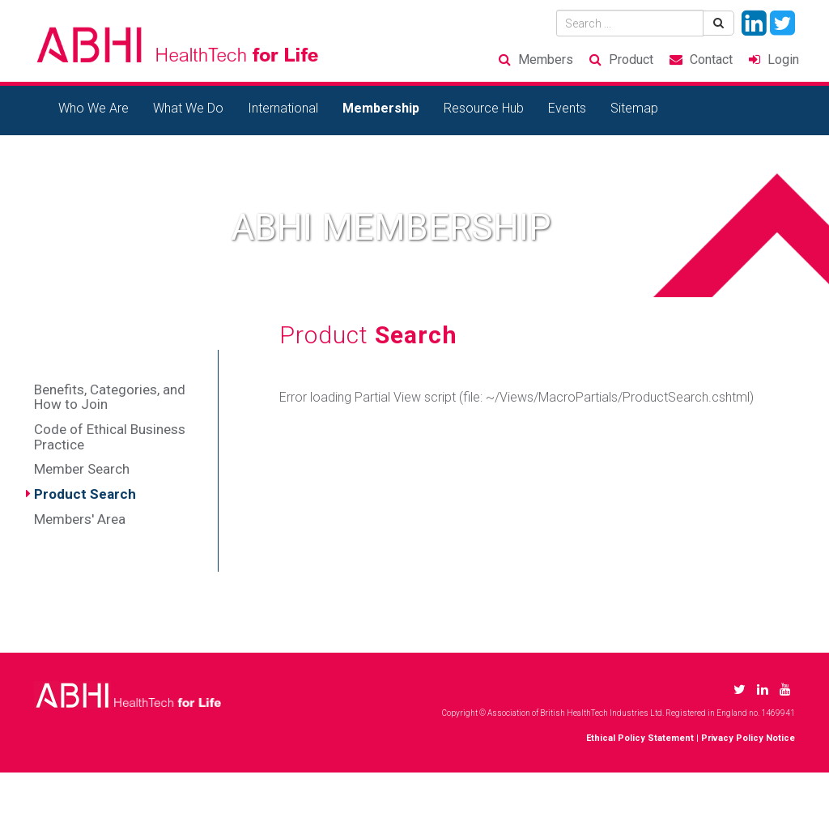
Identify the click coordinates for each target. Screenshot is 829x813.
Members (545, 59)
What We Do (188, 108)
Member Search (82, 469)
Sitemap (634, 108)
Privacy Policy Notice (748, 738)
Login (783, 59)
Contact (711, 59)
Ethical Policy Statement (640, 738)
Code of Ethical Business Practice (109, 437)
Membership (380, 108)
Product (631, 59)
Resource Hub (484, 108)
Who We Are (93, 108)
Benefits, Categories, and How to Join (109, 397)
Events (567, 108)
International (283, 108)
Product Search (85, 494)
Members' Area (79, 519)
